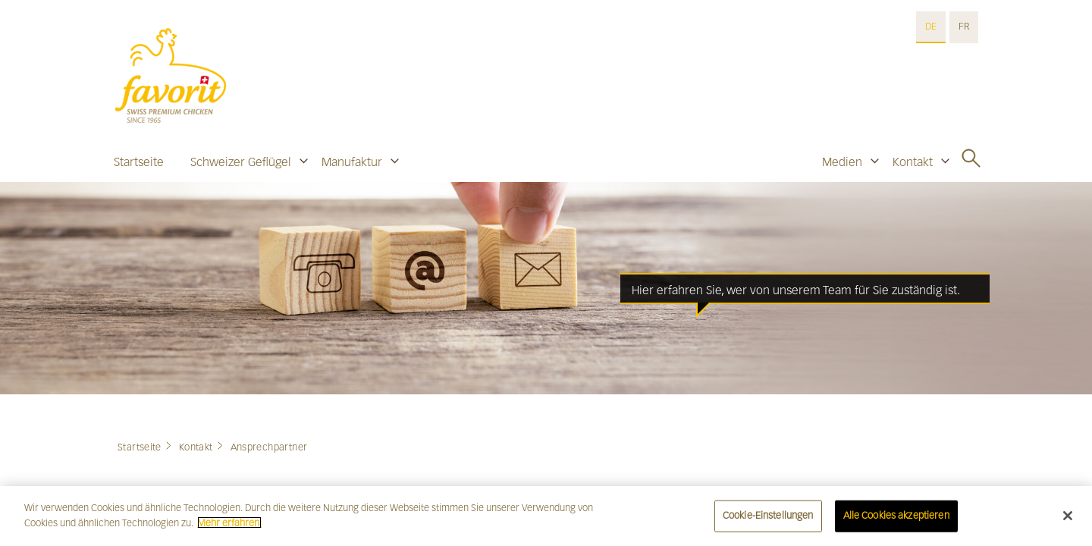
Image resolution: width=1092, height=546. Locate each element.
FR (964, 26)
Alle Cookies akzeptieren (896, 519)
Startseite (139, 162)
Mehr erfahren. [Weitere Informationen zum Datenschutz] (229, 526)
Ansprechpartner (269, 447)
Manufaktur (352, 162)
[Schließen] (1067, 518)
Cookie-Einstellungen (768, 519)
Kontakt (913, 162)
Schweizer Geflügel (240, 162)
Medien (842, 162)
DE (931, 26)
